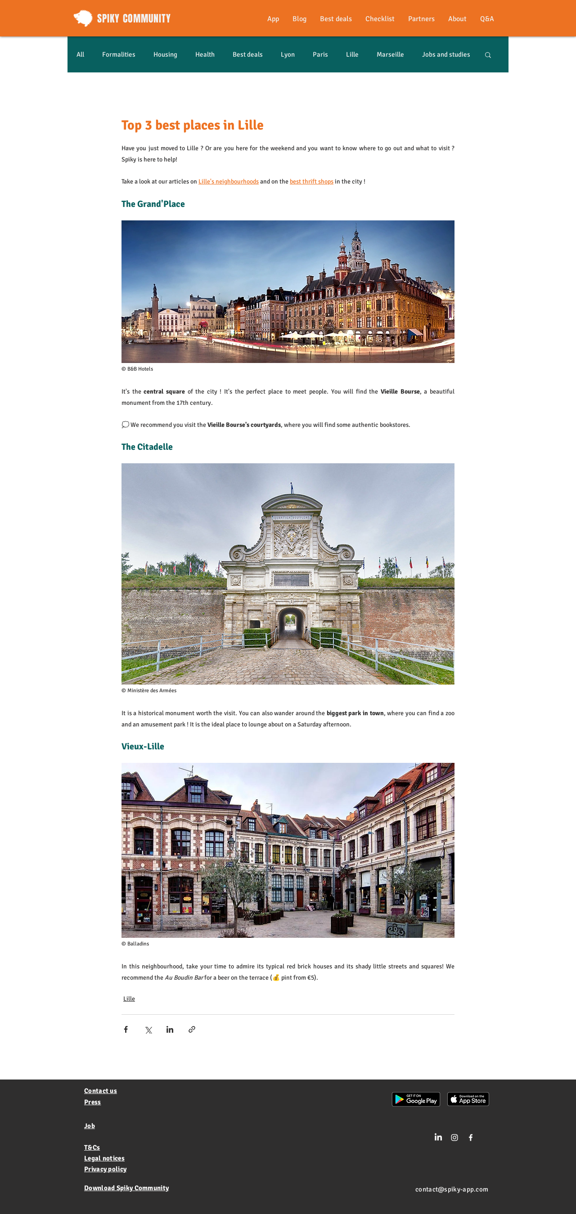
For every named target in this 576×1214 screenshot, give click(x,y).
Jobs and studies (446, 54)
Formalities (118, 54)
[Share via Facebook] (126, 1029)
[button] (488, 54)
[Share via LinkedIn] (170, 1029)
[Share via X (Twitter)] (148, 1029)
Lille (352, 54)
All (80, 54)
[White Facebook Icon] (470, 1137)
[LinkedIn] (438, 1137)
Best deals (248, 54)
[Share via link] (192, 1029)
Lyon (288, 54)
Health (205, 54)
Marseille (390, 54)
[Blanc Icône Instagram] (454, 1137)
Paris (320, 54)
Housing (165, 54)
